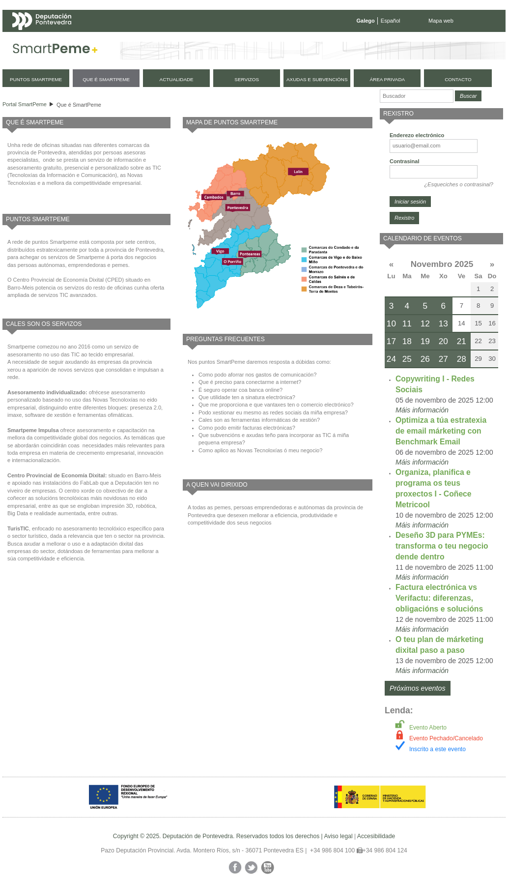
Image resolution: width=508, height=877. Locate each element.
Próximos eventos (418, 688)
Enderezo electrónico (417, 135)
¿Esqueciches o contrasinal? (458, 184)
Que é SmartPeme (78, 105)
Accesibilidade (376, 836)
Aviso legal (338, 836)
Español (390, 21)
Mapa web (440, 21)
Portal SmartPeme (24, 104)
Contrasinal (405, 161)
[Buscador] (416, 96)
